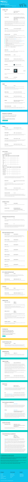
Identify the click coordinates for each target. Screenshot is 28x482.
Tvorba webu (2, 476)
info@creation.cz (21, 475)
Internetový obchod (12, 474)
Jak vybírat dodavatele (3, 475)
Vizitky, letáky (11, 475)
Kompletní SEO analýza (3, 477)
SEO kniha (2, 474)
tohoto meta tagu (8, 35)
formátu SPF (8, 395)
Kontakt (11, 476)
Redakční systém (12, 473)
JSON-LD (6, 440)
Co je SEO (2, 473)
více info (23, 40)
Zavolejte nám (14, 116)
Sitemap (5, 412)
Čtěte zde (14, 331)
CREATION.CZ (15, 479)
